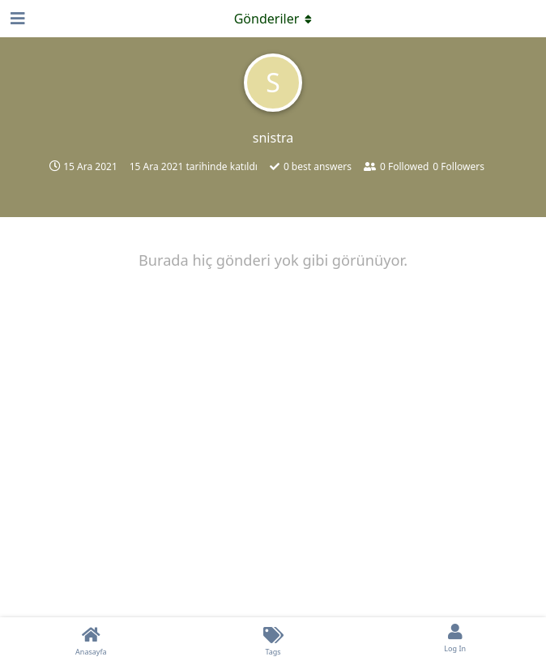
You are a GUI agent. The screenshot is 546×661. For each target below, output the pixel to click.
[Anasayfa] (91, 639)
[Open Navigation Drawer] (16, 18)
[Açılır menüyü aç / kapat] (273, 18)
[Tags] (273, 639)
